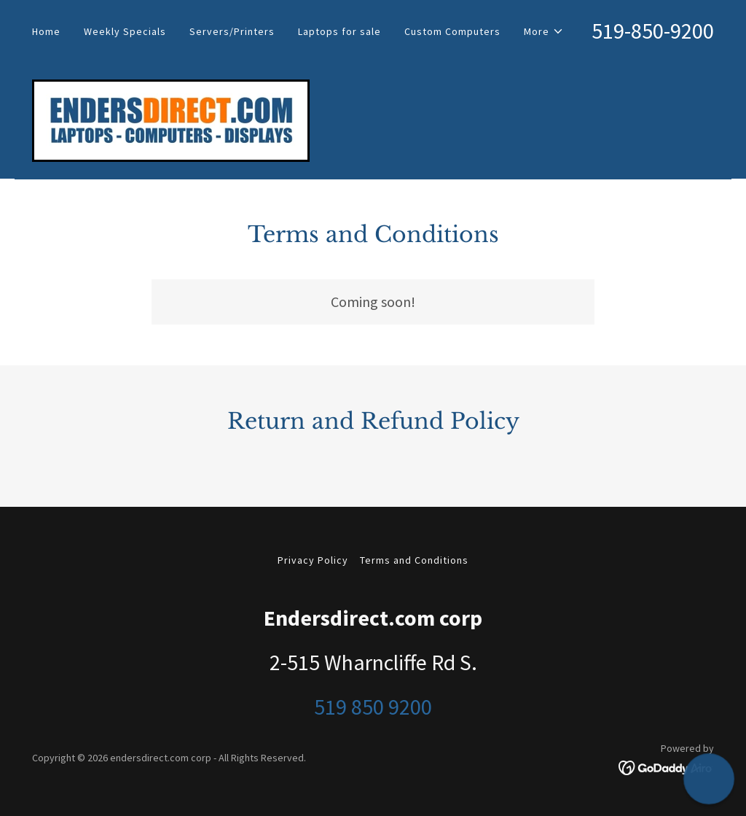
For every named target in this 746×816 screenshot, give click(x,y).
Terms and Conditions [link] (414, 560)
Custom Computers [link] (452, 31)
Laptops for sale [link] (339, 31)
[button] (544, 31)
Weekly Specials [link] (125, 31)
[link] (171, 119)
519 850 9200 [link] (373, 706)
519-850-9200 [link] (653, 30)
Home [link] (46, 31)
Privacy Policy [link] (313, 560)
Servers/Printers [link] (232, 31)
